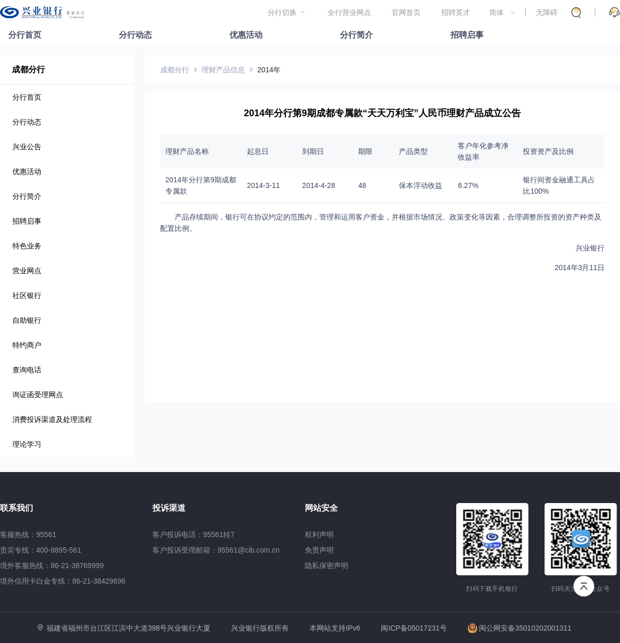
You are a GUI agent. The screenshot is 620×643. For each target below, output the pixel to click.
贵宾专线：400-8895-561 (40, 550)
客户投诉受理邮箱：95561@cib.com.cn (216, 550)
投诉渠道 (168, 508)
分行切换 (282, 12)
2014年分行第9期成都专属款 (200, 185)
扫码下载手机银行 (492, 589)
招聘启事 (467, 34)
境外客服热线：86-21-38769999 (52, 565)
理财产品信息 (223, 70)
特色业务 (26, 246)
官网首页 (406, 12)
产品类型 (413, 151)
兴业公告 (26, 147)
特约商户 (26, 345)
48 (362, 185)
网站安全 (321, 508)
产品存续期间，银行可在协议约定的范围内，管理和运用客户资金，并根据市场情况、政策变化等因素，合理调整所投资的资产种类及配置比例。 (380, 222)
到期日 (313, 151)
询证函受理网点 (37, 394)
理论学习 (26, 444)
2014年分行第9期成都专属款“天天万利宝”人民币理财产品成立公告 (382, 113)
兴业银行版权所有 (260, 628)
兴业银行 (590, 248)
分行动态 (135, 34)
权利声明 (319, 534)
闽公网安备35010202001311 (519, 628)
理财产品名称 (187, 151)
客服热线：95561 (28, 534)
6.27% (468, 185)
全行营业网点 (349, 12)
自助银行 (26, 320)
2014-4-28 (318, 185)
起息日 (258, 151)
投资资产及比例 (548, 151)
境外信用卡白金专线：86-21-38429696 (63, 581)
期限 (365, 151)
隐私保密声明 (326, 565)
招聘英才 (455, 12)
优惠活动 (245, 34)
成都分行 (28, 69)
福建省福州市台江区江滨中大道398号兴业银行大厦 (128, 628)
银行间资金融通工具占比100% (559, 185)
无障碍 (546, 12)
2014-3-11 (263, 185)
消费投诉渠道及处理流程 (52, 419)
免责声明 (319, 550)
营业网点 (26, 270)
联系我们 (16, 508)
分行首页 (24, 34)
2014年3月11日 (579, 267)
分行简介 (356, 34)
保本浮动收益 (420, 185)
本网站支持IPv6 (334, 628)
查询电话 (26, 370)
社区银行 (26, 295)
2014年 (269, 70)
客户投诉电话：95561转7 (193, 534)
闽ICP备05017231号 (414, 628)
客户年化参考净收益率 (483, 151)
